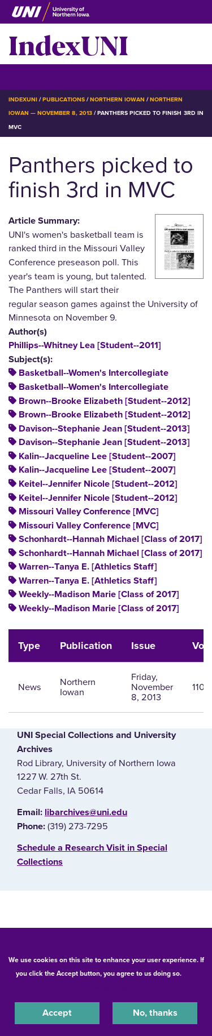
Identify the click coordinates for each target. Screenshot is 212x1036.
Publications (63, 99)
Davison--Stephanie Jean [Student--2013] (104, 428)
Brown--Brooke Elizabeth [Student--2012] (105, 401)
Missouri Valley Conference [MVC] (89, 511)
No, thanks (155, 1013)
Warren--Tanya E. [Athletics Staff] (88, 566)
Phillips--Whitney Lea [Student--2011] (84, 345)
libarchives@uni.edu (86, 812)
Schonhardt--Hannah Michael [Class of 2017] (110, 539)
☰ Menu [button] (28, 76)
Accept (57, 1013)
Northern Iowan (117, 99)
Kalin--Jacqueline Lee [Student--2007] (97, 456)
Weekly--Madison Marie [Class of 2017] (99, 594)
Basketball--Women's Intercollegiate (93, 373)
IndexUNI (68, 44)
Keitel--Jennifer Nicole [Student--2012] (98, 484)
